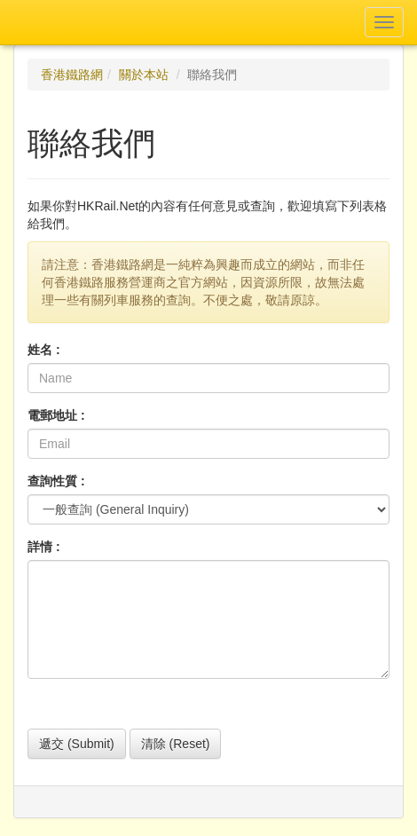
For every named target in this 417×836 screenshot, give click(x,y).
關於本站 (144, 74)
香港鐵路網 (72, 74)
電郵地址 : (56, 415)
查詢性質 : (56, 481)
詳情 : (44, 547)
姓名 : (44, 350)
